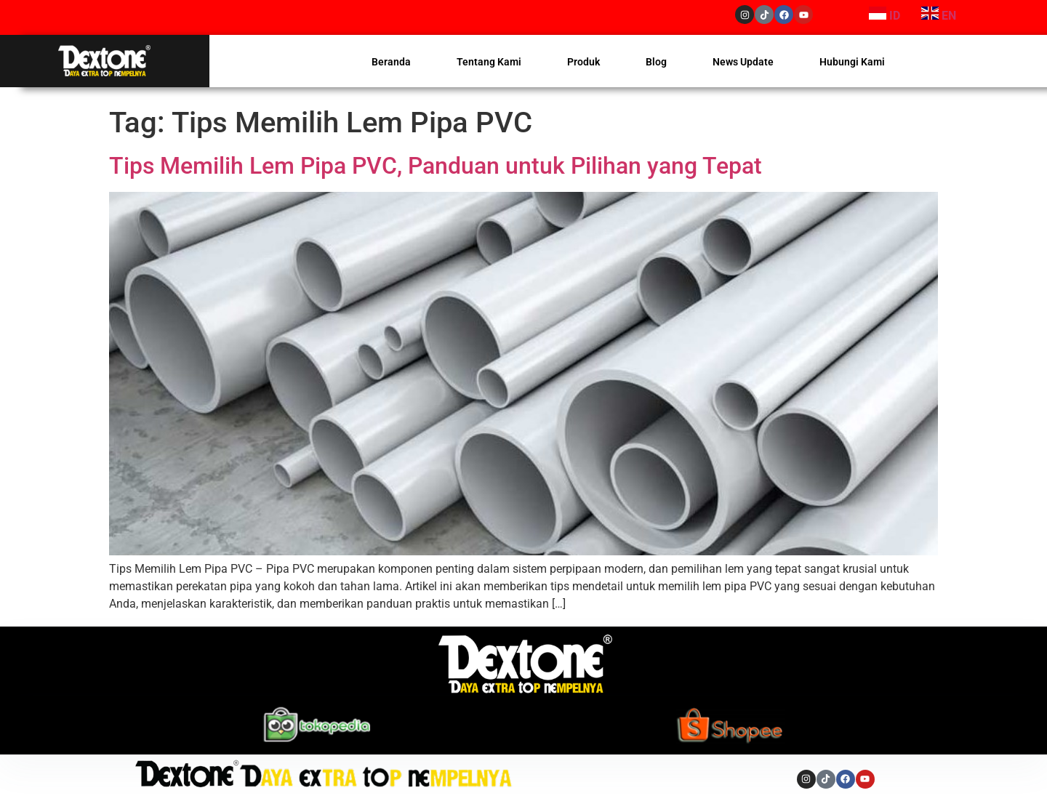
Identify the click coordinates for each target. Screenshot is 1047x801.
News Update (743, 62)
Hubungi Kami (852, 62)
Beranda (391, 62)
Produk (583, 62)
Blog (656, 62)
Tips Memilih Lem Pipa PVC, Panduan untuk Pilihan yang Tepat (438, 166)
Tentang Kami (489, 62)
